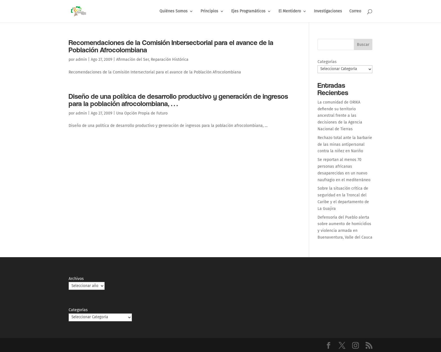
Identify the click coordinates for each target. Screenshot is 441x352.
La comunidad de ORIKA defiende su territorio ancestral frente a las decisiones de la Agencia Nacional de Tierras (340, 115)
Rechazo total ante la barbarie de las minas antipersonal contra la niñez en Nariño (345, 144)
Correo (355, 11)
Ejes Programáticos (248, 11)
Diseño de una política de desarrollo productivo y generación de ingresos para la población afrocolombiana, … (178, 100)
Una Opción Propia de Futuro (142, 113)
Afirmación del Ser (132, 59)
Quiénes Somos (173, 11)
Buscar (363, 44)
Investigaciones (328, 11)
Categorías (327, 61)
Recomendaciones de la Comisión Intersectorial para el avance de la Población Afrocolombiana (171, 46)
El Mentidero (289, 11)
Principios (209, 11)
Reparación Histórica (169, 59)
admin (81, 59)
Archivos (76, 278)
